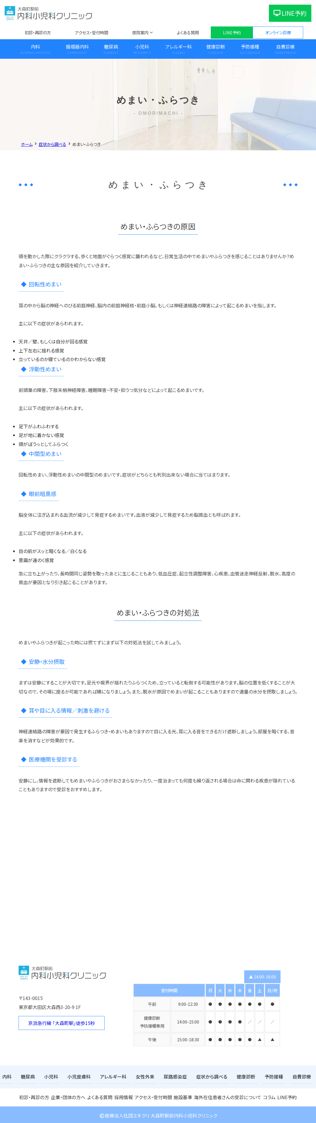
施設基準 (183, 1096)
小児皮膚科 (73, 1076)
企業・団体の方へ (68, 1096)
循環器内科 (77, 46)
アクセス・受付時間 (91, 32)
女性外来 (133, 1076)
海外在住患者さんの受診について (226, 1096)
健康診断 (215, 46)
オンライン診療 (278, 32)
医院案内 (140, 32)
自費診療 (285, 46)
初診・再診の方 (38, 32)
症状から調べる (194, 1076)
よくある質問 (188, 32)
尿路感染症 (160, 1076)
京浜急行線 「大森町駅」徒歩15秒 (61, 1022)
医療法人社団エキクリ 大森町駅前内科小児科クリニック (158, 1113)
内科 (35, 46)
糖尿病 (111, 46)
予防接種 (250, 46)
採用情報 (123, 1096)
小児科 (142, 46)
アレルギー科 (178, 46)
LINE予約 (290, 13)
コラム (266, 1096)
